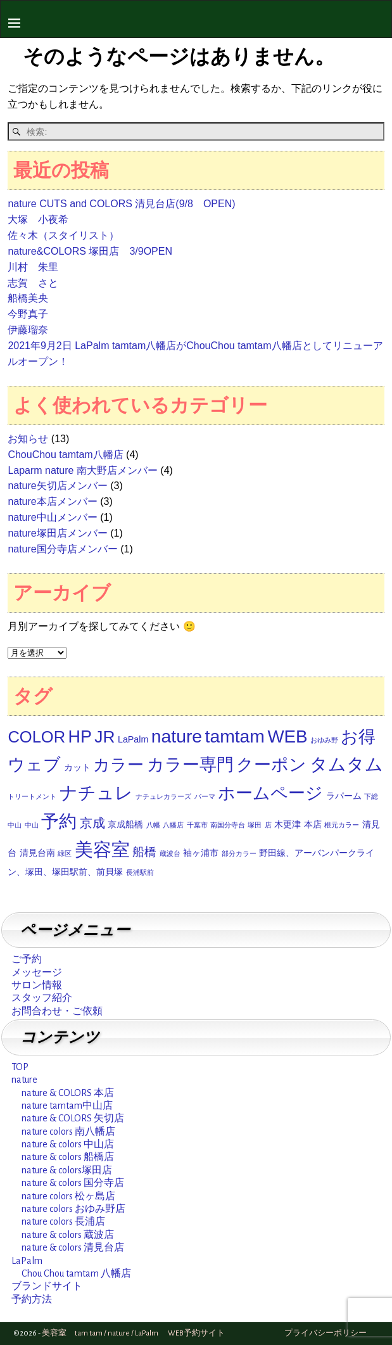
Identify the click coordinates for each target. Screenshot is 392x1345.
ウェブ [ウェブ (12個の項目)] (34, 764)
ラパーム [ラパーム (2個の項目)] (344, 796)
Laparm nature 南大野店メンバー (83, 470)
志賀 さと (33, 282)
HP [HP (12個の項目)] (80, 736)
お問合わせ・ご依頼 (57, 1011)
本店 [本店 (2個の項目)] (313, 824)
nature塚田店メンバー (57, 533)
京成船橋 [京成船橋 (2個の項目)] (125, 824)
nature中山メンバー (52, 517)
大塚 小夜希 (38, 219)
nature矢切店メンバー (57, 485)
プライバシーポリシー (325, 1333)
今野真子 (28, 314)
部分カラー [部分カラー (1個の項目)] (239, 853)
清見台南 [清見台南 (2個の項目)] (37, 853)
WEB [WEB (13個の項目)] (287, 736)
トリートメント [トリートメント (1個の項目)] (32, 796)
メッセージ (36, 972)
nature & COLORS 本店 (68, 1093)
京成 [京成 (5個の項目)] (92, 823)
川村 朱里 (33, 267)
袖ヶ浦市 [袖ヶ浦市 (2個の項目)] (200, 853)
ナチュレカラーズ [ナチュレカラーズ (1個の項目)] (163, 796)
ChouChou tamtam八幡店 (65, 454)
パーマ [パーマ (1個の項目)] (204, 796)
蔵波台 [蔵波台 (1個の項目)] (170, 853)
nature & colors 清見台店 (73, 1247)
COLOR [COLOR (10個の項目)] (36, 737)
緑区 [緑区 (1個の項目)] (65, 853)
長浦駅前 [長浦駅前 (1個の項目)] (140, 872)
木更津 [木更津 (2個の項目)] (287, 824)
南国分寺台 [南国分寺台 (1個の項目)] (227, 825)
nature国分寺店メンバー (62, 549)
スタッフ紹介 (41, 998)
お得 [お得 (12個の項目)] (358, 736)
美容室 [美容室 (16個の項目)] (102, 849)
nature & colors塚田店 (67, 1170)
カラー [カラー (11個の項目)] (118, 764)
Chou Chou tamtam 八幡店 (76, 1273)
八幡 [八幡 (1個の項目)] (153, 825)
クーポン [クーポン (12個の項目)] (271, 764)
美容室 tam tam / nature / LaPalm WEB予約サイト (133, 1333)
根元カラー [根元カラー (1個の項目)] (341, 825)
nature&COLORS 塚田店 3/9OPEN (90, 251)
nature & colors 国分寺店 (73, 1183)
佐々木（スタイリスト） (63, 235)
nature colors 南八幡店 (68, 1131)
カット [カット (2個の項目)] (77, 767)
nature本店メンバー (52, 501)
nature (24, 1079)
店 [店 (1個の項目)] (268, 825)
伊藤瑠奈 (28, 329)
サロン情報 (36, 985)
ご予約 (26, 959)
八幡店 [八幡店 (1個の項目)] (173, 825)
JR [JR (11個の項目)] (104, 736)
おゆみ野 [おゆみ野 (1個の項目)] (324, 740)
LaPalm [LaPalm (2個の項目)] (133, 739)
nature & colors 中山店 (68, 1144)
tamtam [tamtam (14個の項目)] (235, 736)
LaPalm (26, 1261)
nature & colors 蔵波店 (68, 1235)
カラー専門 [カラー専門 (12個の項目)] (190, 764)
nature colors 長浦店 (63, 1221)
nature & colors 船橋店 (68, 1157)
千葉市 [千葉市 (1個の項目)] (197, 825)
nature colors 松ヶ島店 (68, 1196)
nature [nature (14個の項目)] (176, 736)
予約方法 (31, 1299)
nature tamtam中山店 (67, 1105)
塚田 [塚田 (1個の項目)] (255, 825)
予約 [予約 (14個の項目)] (59, 821)
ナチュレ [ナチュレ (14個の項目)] (96, 792)
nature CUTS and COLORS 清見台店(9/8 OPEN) (121, 203)
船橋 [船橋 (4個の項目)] (144, 851)
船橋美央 (28, 298)
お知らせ (28, 438)
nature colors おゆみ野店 (73, 1209)
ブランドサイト (46, 1286)
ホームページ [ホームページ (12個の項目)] (270, 793)
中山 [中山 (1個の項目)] (32, 825)
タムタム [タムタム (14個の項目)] (346, 764)
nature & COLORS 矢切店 (73, 1118)
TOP (19, 1067)
